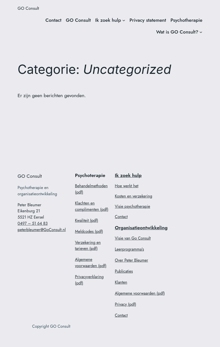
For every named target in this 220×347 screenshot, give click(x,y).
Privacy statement (148, 20)
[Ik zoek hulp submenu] (123, 20)
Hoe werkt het (126, 186)
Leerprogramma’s (129, 249)
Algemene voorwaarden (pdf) (90, 263)
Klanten (121, 282)
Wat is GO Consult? (177, 31)
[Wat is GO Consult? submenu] (200, 32)
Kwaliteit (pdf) (86, 220)
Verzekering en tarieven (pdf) (88, 246)
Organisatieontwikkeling (141, 227)
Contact (53, 20)
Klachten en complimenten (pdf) (91, 206)
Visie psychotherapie (132, 206)
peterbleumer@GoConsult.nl (42, 230)
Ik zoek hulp (108, 20)
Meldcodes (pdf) (89, 231)
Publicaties (124, 271)
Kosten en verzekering (133, 196)
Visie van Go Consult (133, 238)
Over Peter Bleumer (131, 260)
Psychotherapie (186, 20)
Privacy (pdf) (125, 304)
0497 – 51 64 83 (32, 223)
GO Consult (28, 8)
